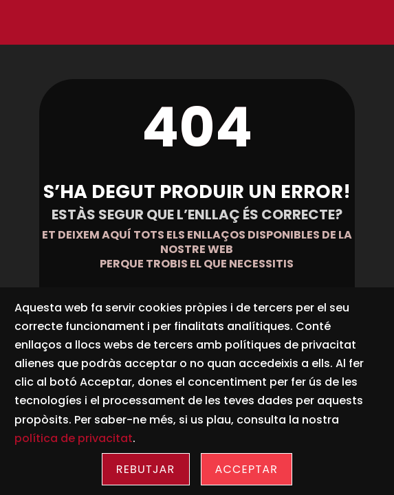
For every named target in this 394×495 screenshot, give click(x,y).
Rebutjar (145, 469)
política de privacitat (73, 438)
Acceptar (246, 469)
